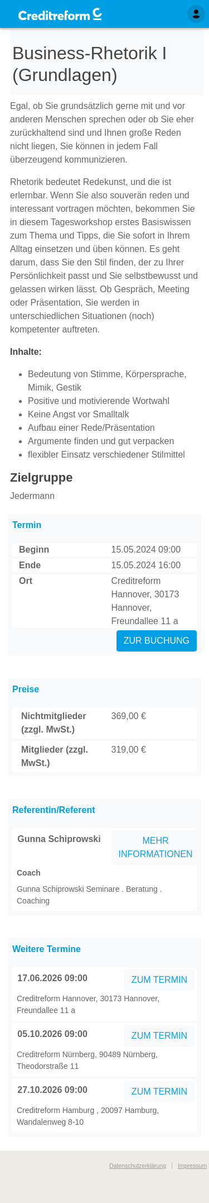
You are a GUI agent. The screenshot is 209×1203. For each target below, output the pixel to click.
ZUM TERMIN (159, 980)
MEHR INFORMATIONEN (156, 847)
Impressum (192, 1165)
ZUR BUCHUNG (156, 640)
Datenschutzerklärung (137, 1165)
